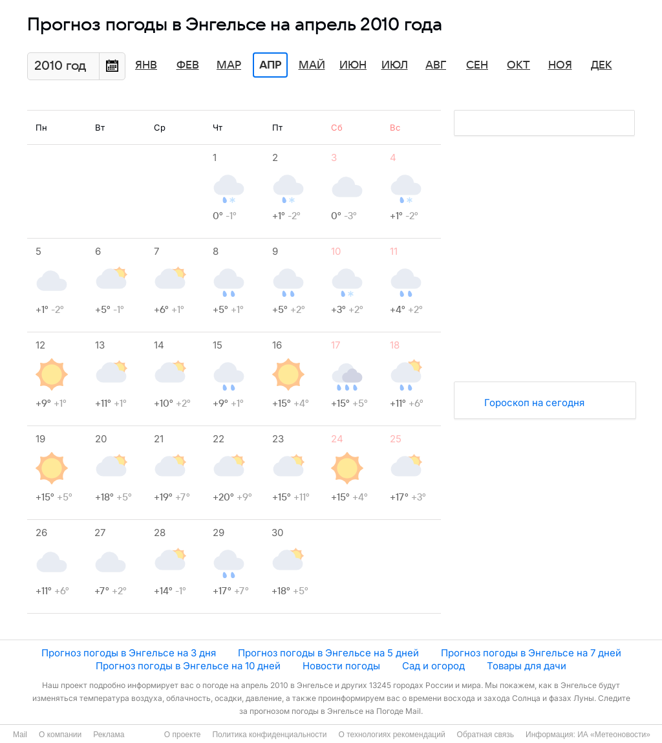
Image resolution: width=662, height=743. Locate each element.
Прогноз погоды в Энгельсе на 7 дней (531, 653)
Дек (601, 65)
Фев (187, 65)
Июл (394, 65)
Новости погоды (341, 666)
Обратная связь (485, 734)
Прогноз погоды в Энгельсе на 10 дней (188, 666)
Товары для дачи (526, 666)
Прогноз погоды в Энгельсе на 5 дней (328, 653)
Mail (20, 734)
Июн (353, 65)
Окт (518, 65)
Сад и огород (433, 666)
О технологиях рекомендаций (391, 734)
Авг (435, 65)
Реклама (108, 734)
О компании (60, 734)
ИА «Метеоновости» (613, 734)
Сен (477, 65)
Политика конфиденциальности (269, 734)
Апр (270, 65)
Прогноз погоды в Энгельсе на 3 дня (128, 653)
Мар (229, 65)
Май (312, 65)
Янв (146, 65)
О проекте (182, 734)
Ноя (560, 65)
